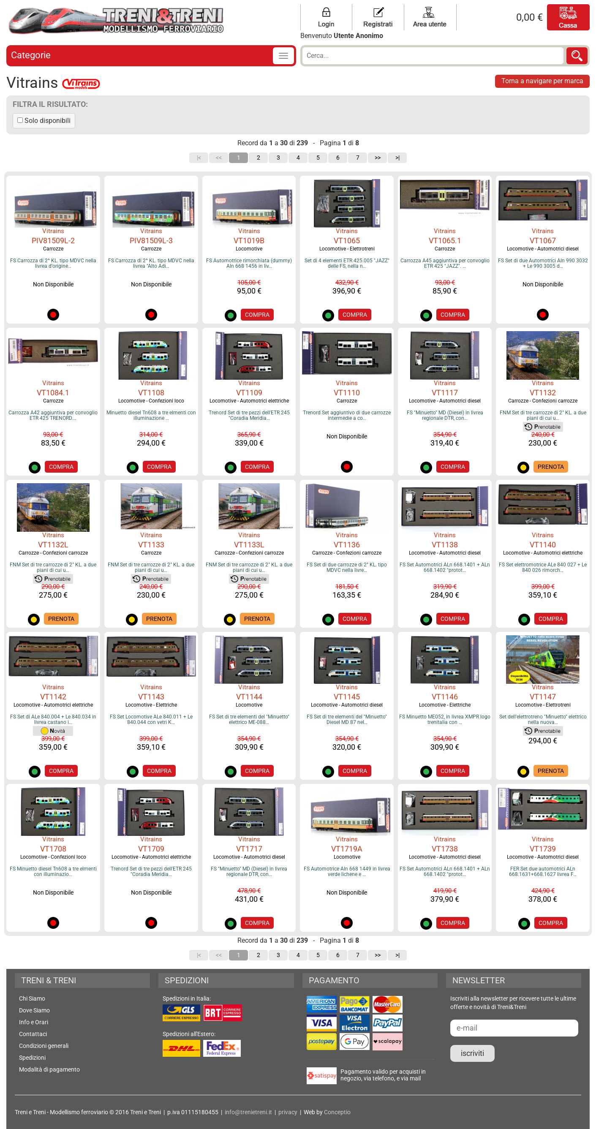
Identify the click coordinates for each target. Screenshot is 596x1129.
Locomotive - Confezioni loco (151, 401)
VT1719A (346, 848)
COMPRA (257, 314)
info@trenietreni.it (248, 1112)
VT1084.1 (53, 392)
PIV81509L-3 (151, 240)
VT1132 (543, 392)
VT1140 (543, 544)
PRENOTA (551, 466)
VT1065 (347, 240)
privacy (287, 1112)
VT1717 (249, 848)
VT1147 (543, 696)
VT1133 (151, 544)
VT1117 (445, 392)
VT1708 (53, 848)
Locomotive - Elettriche (151, 705)
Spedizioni (32, 1057)
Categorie (31, 55)
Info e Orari (33, 1022)
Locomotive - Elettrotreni (347, 249)
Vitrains (53, 231)
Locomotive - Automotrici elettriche (249, 401)
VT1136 (347, 544)
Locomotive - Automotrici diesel (543, 249)
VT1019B (249, 240)
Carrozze (53, 249)
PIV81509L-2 (53, 240)
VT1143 (151, 696)
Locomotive (249, 249)
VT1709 (151, 848)
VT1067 (543, 240)
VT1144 (249, 696)
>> (378, 157)
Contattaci (33, 1034)
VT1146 (445, 696)
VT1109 (249, 392)
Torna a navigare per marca (542, 81)
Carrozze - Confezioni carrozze (542, 401)
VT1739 (543, 848)
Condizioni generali (43, 1045)
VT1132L (53, 544)
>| (397, 157)
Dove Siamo (34, 1010)
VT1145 (347, 696)
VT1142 (53, 696)
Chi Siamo (32, 998)
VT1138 (445, 544)
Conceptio (337, 1112)
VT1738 (445, 848)
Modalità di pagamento (49, 1069)
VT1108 (151, 392)
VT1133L (249, 544)
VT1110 (347, 392)
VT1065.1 (445, 240)
